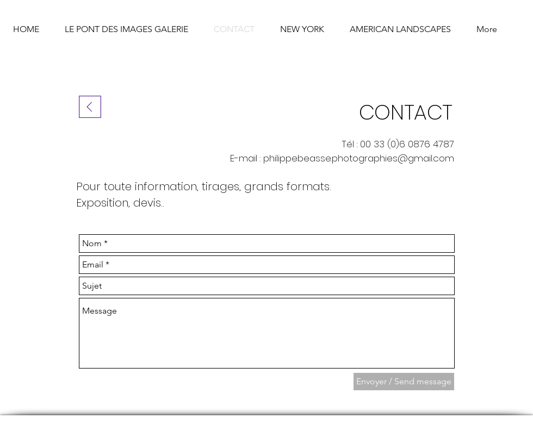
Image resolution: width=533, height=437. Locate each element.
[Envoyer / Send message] (404, 381)
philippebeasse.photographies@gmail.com (358, 158)
